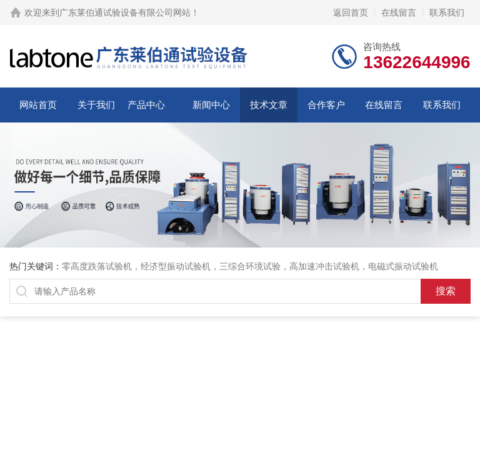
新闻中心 (211, 104)
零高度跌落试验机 (97, 266)
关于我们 (96, 104)
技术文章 (269, 104)
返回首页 (350, 13)
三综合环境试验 (250, 266)
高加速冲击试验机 (324, 266)
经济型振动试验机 (176, 266)
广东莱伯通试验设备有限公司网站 (125, 13)
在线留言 (398, 13)
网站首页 (38, 104)
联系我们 (446, 13)
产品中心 (146, 104)
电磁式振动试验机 (403, 266)
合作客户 (326, 104)
